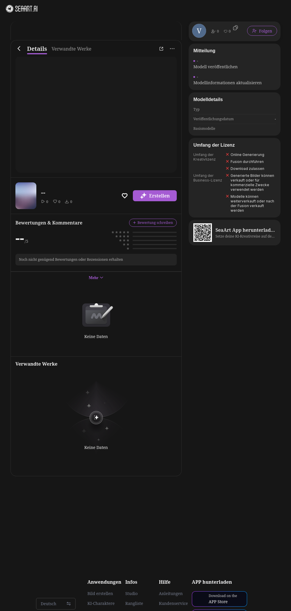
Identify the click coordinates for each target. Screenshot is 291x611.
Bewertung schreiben (153, 222)
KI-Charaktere (101, 603)
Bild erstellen (100, 593)
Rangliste (134, 603)
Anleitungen (171, 593)
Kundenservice (173, 603)
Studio (131, 593)
